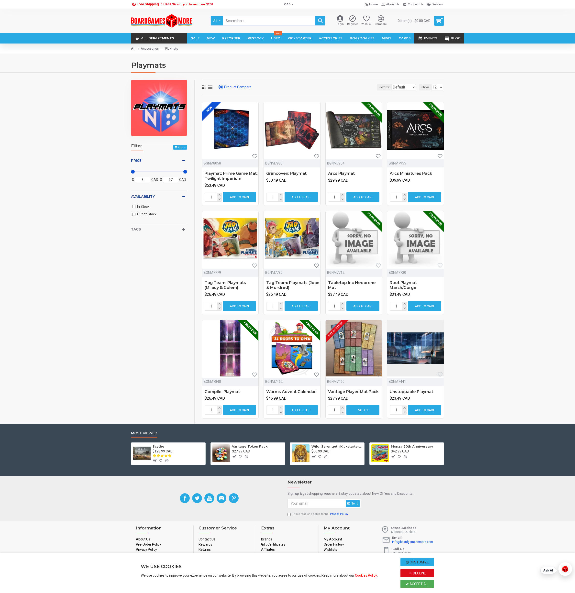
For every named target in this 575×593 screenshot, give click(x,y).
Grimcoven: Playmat (286, 173)
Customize (417, 562)
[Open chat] (565, 569)
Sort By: (374, 87)
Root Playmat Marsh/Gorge (403, 285)
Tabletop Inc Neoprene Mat (352, 285)
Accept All (417, 584)
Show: (427, 87)
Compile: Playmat (222, 391)
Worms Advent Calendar (291, 391)
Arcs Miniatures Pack (411, 173)
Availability (143, 196)
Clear (182, 147)
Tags (136, 229)
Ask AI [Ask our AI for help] (548, 570)
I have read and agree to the (318, 514)
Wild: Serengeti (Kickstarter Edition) (337, 446)
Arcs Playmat (341, 173)
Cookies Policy (366, 575)
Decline (417, 573)
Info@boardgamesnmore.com (412, 542)
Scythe (158, 446)
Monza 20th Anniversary (412, 446)
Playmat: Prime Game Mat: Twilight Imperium (231, 176)
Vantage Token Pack (249, 446)
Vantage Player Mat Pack (353, 391)
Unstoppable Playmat (411, 391)
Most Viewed (144, 433)
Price (136, 160)
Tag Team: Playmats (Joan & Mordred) (292, 285)
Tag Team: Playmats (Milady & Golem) (225, 285)
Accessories (150, 48)
